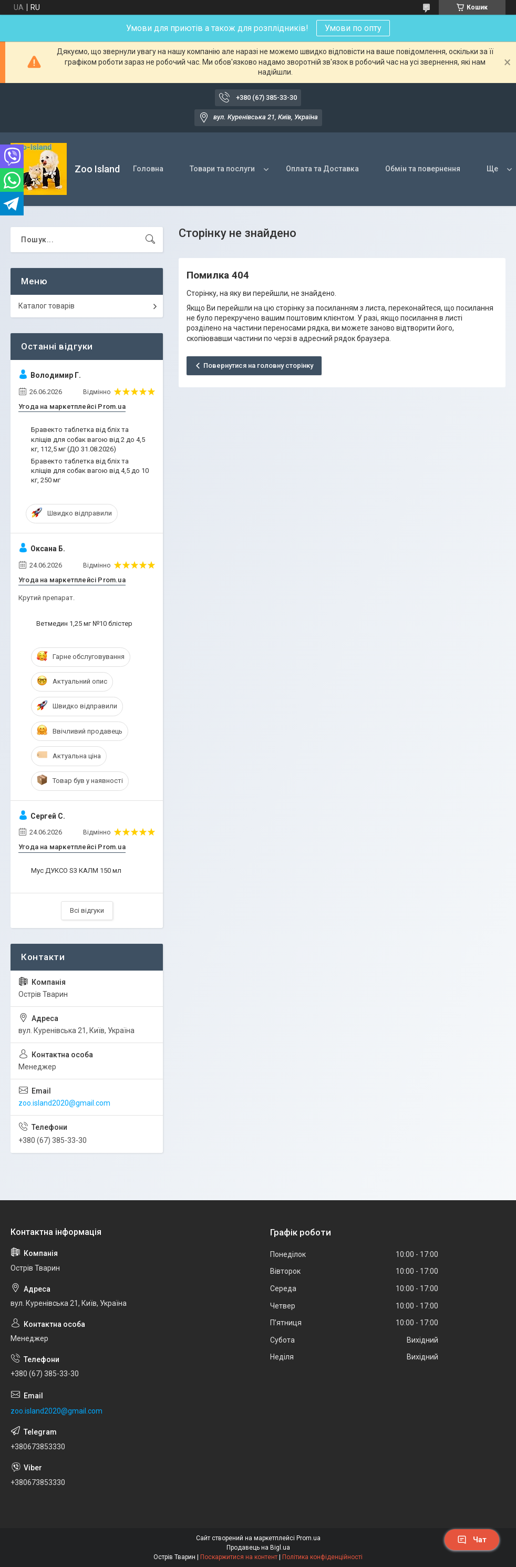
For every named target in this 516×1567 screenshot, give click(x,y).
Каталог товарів (46, 306)
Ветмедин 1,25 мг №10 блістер (84, 623)
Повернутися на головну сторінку (258, 365)
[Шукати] (150, 239)
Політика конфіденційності (322, 1557)
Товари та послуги (222, 168)
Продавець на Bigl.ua (258, 1547)
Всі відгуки (87, 910)
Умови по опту (353, 28)
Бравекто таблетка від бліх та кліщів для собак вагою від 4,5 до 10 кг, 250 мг (90, 470)
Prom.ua (308, 1538)
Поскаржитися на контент (238, 1557)
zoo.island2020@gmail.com (64, 1103)
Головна (148, 168)
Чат (472, 1539)
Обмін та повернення (422, 168)
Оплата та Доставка (322, 168)
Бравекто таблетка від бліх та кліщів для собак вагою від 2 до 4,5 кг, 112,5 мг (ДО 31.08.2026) (88, 439)
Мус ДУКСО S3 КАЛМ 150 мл (76, 870)
